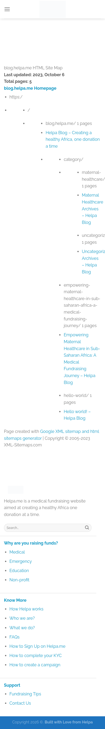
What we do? (22, 627)
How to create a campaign (35, 664)
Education (19, 570)
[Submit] (87, 527)
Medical (17, 552)
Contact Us (20, 703)
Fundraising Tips (25, 693)
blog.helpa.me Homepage (30, 88)
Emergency (20, 561)
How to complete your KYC (35, 655)
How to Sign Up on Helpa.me (37, 646)
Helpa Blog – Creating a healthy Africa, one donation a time (73, 139)
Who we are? (22, 618)
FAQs (14, 637)
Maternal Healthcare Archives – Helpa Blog (92, 209)
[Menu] (7, 9)
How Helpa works (26, 609)
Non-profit (19, 579)
